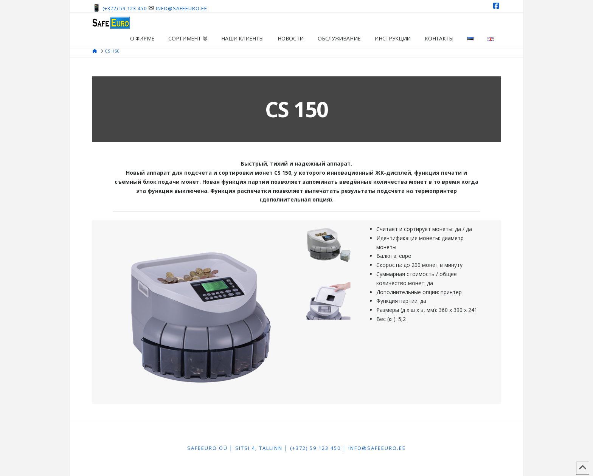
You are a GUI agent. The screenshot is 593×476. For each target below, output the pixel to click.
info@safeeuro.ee (181, 8)
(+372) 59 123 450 (124, 8)
